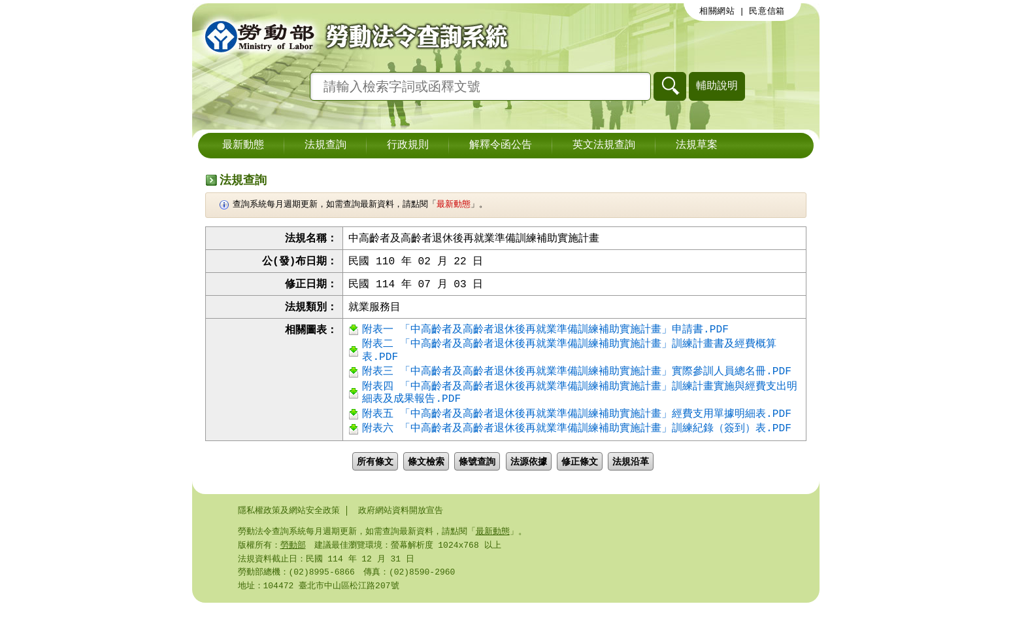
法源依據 (528, 477)
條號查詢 (477, 477)
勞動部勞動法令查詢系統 (352, 36)
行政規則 (408, 145)
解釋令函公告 (500, 145)
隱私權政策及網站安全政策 (289, 527)
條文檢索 (426, 477)
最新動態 (243, 145)
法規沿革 (630, 477)
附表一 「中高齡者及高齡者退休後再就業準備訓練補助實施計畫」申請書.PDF (545, 334)
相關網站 (717, 11)
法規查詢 (325, 145)
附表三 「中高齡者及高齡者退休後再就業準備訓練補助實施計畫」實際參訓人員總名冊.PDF (576, 381)
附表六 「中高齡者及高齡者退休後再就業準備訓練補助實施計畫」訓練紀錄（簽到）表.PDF (576, 445)
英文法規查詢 (603, 145)
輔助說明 (717, 85)
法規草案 (697, 145)
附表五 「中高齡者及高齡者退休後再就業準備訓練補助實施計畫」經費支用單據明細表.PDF (576, 428)
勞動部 (293, 563)
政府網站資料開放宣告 (400, 527)
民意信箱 (767, 11)
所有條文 (375, 477)
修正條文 (579, 477)
